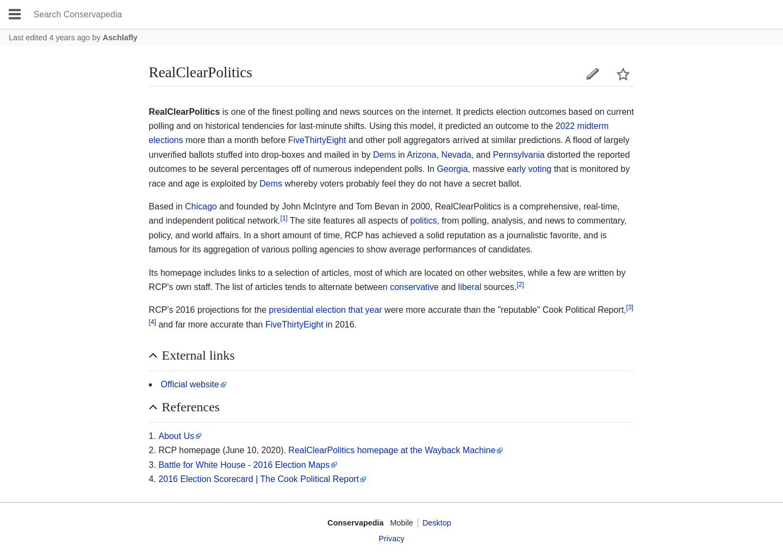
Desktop (436, 522)
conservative (414, 287)
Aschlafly (120, 37)
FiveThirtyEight (317, 140)
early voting (529, 169)
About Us (176, 436)
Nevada (456, 154)
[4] (152, 321)
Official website (190, 384)
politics (424, 220)
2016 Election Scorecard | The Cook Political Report (258, 479)
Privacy (391, 538)
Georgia (452, 169)
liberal (470, 287)
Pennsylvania (519, 154)
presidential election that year (325, 309)
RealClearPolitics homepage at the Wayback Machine (391, 450)
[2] (520, 284)
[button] (392, 356)
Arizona (421, 154)
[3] (629, 307)
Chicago (201, 206)
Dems (384, 154)
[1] (284, 218)
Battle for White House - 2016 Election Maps (244, 464)
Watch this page (623, 74)
